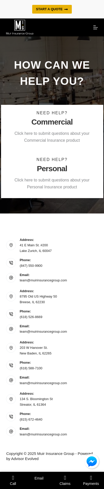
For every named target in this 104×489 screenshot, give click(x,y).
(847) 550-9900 (31, 266)
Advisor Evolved (25, 458)
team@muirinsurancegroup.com (43, 280)
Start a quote (52, 9)
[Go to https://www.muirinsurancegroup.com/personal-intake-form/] (52, 175)
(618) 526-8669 (31, 317)
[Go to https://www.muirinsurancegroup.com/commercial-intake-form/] (52, 128)
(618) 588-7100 (31, 368)
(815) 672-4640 (31, 419)
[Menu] (95, 27)
